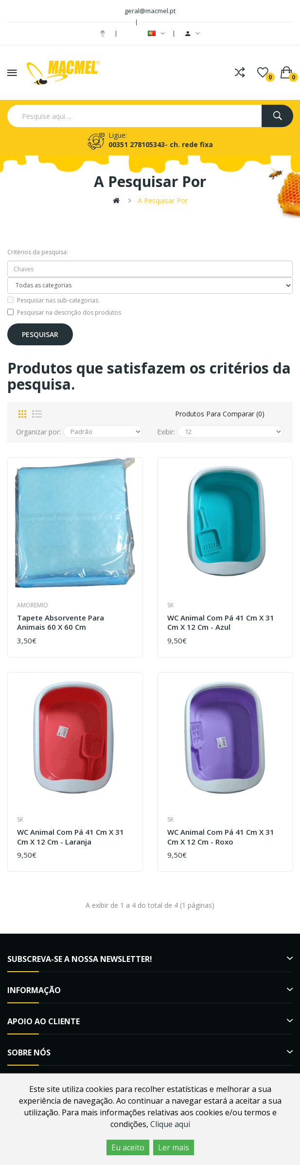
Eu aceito (127, 1147)
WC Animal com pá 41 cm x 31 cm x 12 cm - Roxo (220, 836)
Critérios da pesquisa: (37, 252)
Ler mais (173, 1147)
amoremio (32, 605)
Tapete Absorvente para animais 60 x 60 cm (60, 622)
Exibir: (166, 431)
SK (170, 605)
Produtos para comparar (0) (220, 413)
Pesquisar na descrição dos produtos (64, 312)
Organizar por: (38, 431)
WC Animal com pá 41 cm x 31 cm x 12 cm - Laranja (70, 836)
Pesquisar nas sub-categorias (52, 300)
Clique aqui (170, 1124)
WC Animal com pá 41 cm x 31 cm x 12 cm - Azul (220, 622)
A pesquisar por (163, 200)
